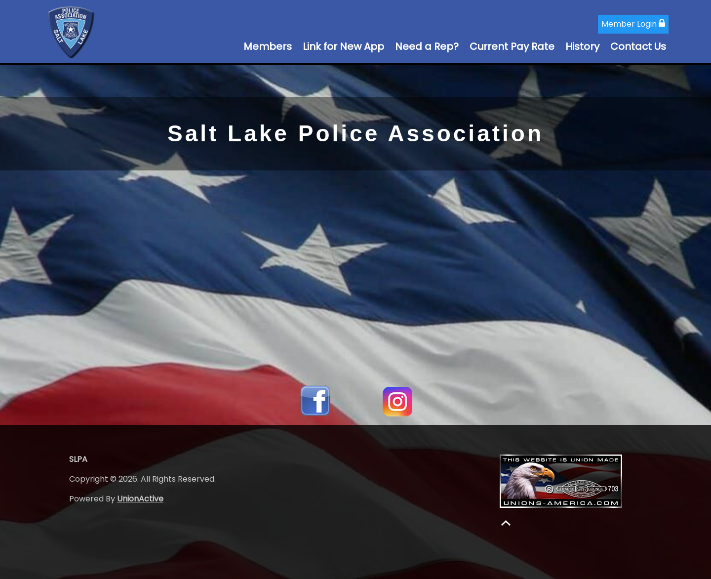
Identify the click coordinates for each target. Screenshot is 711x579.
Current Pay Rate (512, 46)
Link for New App (343, 46)
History (582, 46)
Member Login (633, 24)
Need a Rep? (427, 46)
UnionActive (140, 498)
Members (267, 46)
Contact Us (638, 46)
